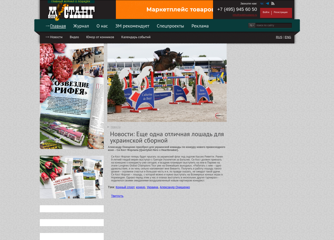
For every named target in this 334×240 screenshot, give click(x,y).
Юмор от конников (100, 37)
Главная (58, 26)
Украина (152, 187)
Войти (266, 12)
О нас (102, 26)
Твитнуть (117, 196)
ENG (288, 37)
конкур (140, 187)
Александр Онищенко (175, 187)
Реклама (200, 26)
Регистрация (280, 12)
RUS (279, 37)
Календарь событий (135, 37)
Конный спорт (125, 187)
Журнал (81, 26)
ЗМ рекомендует (132, 26)
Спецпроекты (170, 26)
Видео (74, 37)
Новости (56, 37)
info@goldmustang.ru (245, 14)
